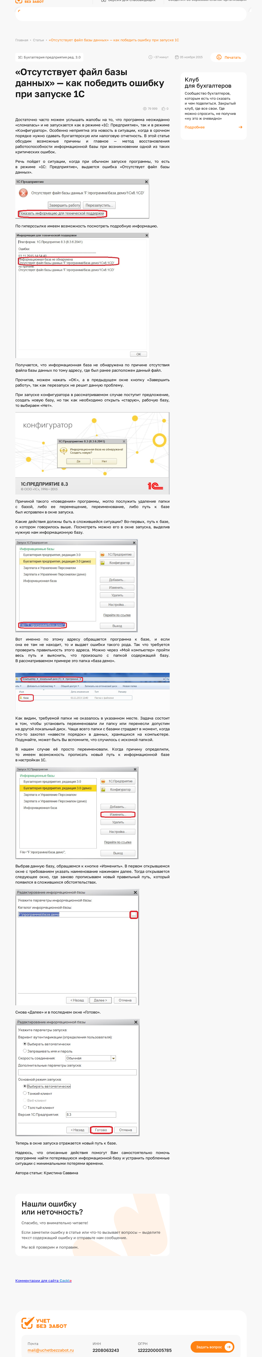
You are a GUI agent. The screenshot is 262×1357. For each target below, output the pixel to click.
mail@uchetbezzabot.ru (53, 1351)
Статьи (40, 40)
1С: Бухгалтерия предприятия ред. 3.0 (52, 57)
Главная (22, 40)
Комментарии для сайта (43, 1281)
